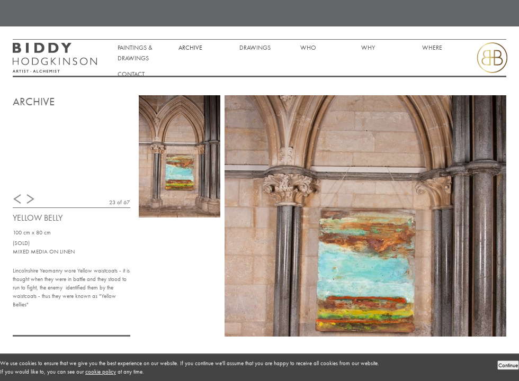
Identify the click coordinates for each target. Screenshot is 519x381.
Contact (131, 74)
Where (432, 47)
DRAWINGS (255, 47)
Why (368, 47)
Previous (17, 198)
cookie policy (100, 371)
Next (30, 198)
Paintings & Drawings (135, 52)
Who (308, 47)
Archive (190, 47)
